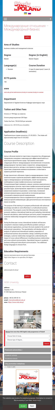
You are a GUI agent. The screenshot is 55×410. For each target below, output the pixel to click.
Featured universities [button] (14, 350)
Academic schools (11, 355)
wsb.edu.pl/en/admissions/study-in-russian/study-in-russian (23, 92)
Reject (32, 406)
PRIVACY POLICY (37, 400)
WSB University (11, 282)
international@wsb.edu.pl (16, 300)
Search (46, 343)
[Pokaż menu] (5, 19)
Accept (23, 406)
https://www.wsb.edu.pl (16, 302)
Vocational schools (11, 359)
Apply (27, 37)
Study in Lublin (11, 367)
